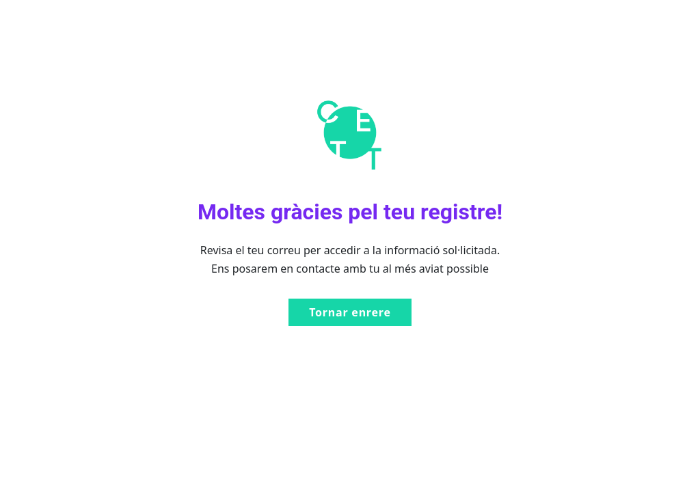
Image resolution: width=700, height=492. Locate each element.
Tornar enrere (350, 312)
